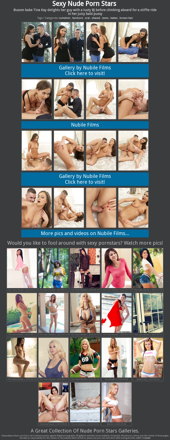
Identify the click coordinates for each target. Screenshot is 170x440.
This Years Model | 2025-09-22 (22, 269)
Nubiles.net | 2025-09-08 (148, 359)
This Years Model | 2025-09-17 (22, 314)
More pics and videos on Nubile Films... (85, 233)
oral (87, 18)
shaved (96, 18)
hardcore (77, 18)
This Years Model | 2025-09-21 (53, 269)
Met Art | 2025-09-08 (116, 404)
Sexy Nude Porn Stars (84, 3)
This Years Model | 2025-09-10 (85, 359)
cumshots (64, 18)
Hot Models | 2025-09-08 (116, 359)
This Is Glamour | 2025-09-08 (85, 404)
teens (105, 18)
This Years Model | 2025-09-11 (53, 359)
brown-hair (126, 18)
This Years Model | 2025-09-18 (148, 269)
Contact (146, 438)
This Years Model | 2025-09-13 (148, 314)
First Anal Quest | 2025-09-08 (53, 404)
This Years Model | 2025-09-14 (116, 314)
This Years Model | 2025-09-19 (116, 269)
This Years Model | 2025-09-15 (85, 314)
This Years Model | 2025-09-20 (85, 269)
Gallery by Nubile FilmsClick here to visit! (85, 70)
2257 (138, 438)
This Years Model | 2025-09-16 (53, 314)
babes (114, 18)
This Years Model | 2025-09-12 (22, 359)
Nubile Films (85, 125)
